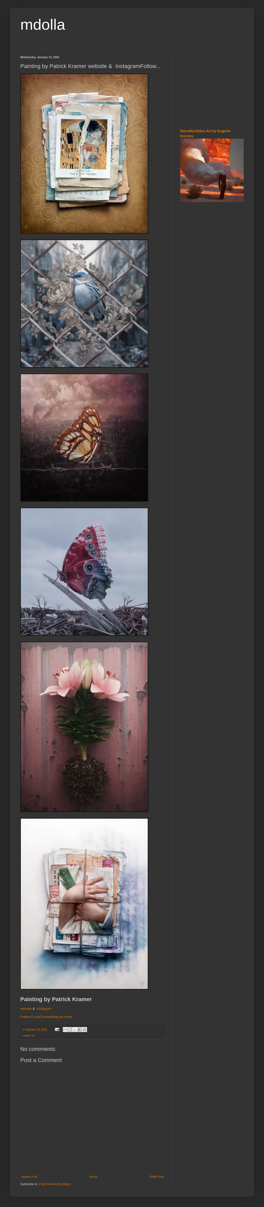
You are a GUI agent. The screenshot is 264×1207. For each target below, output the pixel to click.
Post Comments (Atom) (55, 1184)
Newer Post (29, 1177)
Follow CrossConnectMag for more (46, 1017)
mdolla (42, 24)
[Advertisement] (212, 87)
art (33, 1035)
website (26, 1009)
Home (93, 1177)
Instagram (44, 1009)
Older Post (156, 1177)
